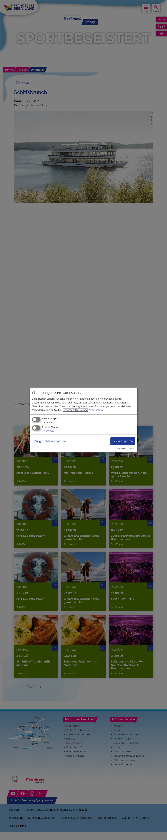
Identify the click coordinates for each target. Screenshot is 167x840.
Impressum (96, 410)
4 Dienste (48, 430)
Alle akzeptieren (123, 441)
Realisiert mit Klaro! (125, 448)
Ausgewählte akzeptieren (50, 441)
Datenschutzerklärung (75, 410)
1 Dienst (47, 422)
